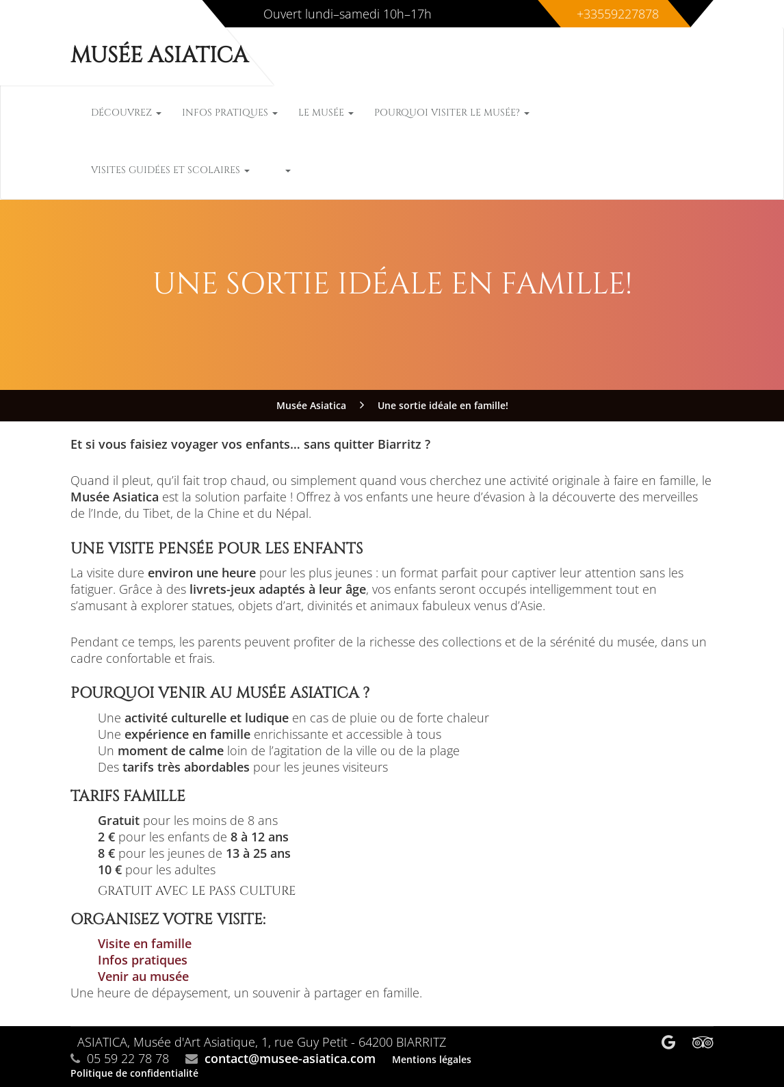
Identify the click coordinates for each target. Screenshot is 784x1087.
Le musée (326, 112)
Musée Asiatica (159, 55)
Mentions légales (431, 1059)
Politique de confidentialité (134, 1072)
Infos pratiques (230, 112)
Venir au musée (143, 976)
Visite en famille (145, 943)
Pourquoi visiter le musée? (452, 112)
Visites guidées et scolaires (170, 169)
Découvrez (126, 112)
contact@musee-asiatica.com (290, 1058)
